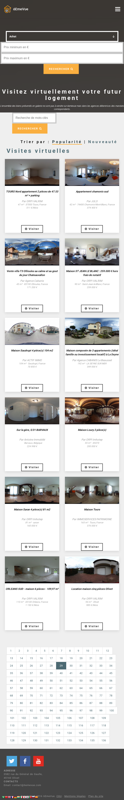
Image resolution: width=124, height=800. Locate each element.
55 (100, 680)
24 (11, 665)
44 (100, 673)
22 (100, 658)
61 (51, 688)
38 (41, 673)
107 (81, 717)
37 (31, 673)
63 (71, 688)
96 (71, 710)
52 (71, 680)
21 (90, 658)
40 (61, 673)
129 (23, 740)
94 (51, 710)
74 (71, 695)
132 (58, 740)
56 (110, 680)
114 (58, 725)
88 (100, 703)
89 (110, 703)
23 (110, 658)
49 (41, 680)
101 (12, 717)
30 (71, 665)
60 (41, 688)
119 (12, 732)
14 (21, 658)
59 (31, 688)
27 (41, 665)
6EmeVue (20, 9)
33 (100, 665)
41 (71, 673)
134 (81, 740)
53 (81, 680)
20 (81, 658)
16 (41, 658)
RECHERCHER (61, 68)
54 (90, 680)
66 (100, 688)
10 (87, 650)
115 (69, 725)
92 (31, 710)
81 (31, 703)
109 (103, 717)
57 (11, 688)
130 (35, 740)
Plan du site (95, 796)
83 (51, 703)
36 (21, 673)
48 (31, 680)
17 (51, 658)
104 (46, 717)
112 (35, 725)
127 (103, 732)
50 (51, 680)
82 (41, 703)
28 (51, 665)
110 (12, 725)
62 (61, 688)
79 (11, 703)
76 (90, 695)
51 (61, 680)
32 (90, 665)
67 (110, 688)
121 (35, 732)
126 (92, 732)
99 (100, 710)
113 (46, 725)
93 (41, 710)
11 (97, 650)
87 (90, 703)
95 (61, 710)
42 (81, 673)
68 (11, 695)
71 (41, 695)
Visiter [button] (32, 228)
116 (81, 725)
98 (90, 710)
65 (90, 688)
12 (107, 650)
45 (110, 673)
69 (21, 695)
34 (110, 665)
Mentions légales (75, 796)
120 (23, 732)
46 (11, 680)
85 (71, 703)
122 (46, 732)
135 (92, 740)
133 (69, 740)
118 (103, 725)
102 (23, 717)
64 (81, 688)
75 (81, 695)
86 (81, 703)
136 (103, 740)
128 (12, 740)
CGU (59, 796)
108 (92, 717)
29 (63, 665)
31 (81, 665)
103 (35, 717)
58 (21, 688)
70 (31, 695)
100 (111, 710)
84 (61, 703)
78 (110, 695)
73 (61, 695)
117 (92, 725)
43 (90, 673)
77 (100, 695)
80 (21, 703)
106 (69, 717)
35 (11, 673)
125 (81, 732)
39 (51, 673)
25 (21, 665)
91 (21, 710)
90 (11, 710)
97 (81, 710)
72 (51, 695)
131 (46, 740)
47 (21, 680)
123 (58, 732)
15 (31, 658)
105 (58, 717)
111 (23, 725)
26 (31, 665)
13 (11, 658)
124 (69, 732)
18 (61, 658)
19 (71, 658)
